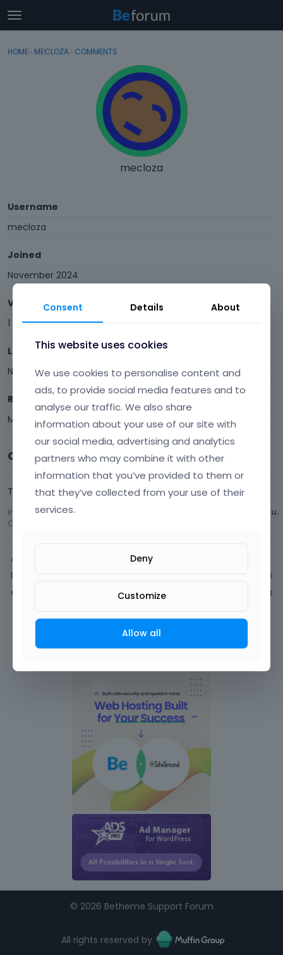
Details (147, 307)
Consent (63, 307)
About (225, 307)
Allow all (141, 633)
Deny (141, 558)
